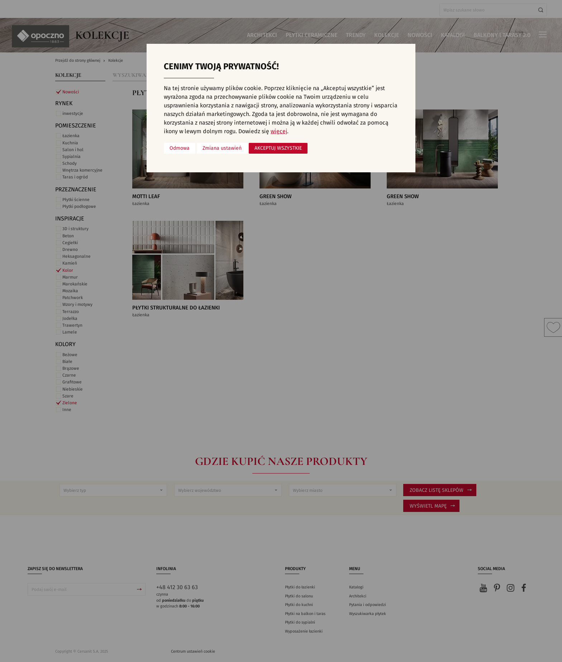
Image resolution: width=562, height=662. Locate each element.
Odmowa (180, 148)
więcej (279, 131)
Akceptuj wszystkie (278, 148)
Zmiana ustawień (222, 148)
